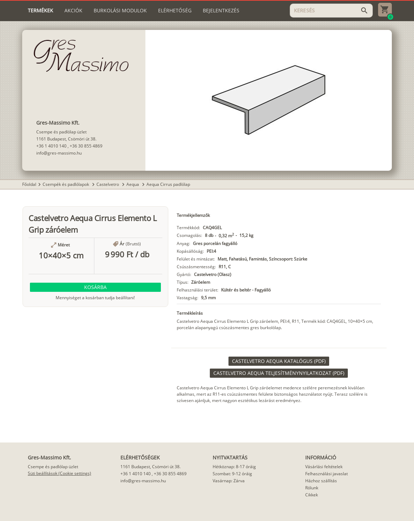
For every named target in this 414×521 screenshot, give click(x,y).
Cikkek (311, 495)
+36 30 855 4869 (86, 146)
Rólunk (311, 488)
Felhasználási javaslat (326, 474)
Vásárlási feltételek (324, 467)
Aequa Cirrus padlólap (168, 184)
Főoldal (29, 184)
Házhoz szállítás (321, 481)
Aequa (133, 184)
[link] (278, 361)
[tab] (40, 10)
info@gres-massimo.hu (59, 153)
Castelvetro (108, 184)
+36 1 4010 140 (51, 146)
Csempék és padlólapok (66, 184)
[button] (95, 287)
